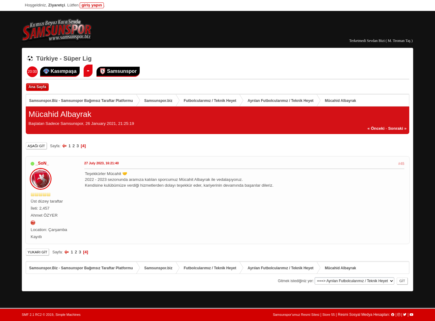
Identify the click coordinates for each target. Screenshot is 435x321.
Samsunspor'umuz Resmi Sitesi (296, 314)
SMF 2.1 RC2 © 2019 (37, 314)
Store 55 (328, 314)
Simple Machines (68, 314)
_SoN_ (42, 163)
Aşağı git (36, 146)
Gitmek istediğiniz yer (295, 281)
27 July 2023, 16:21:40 (101, 163)
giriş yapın (91, 5)
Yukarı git (37, 252)
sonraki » (397, 128)
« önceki (376, 128)
